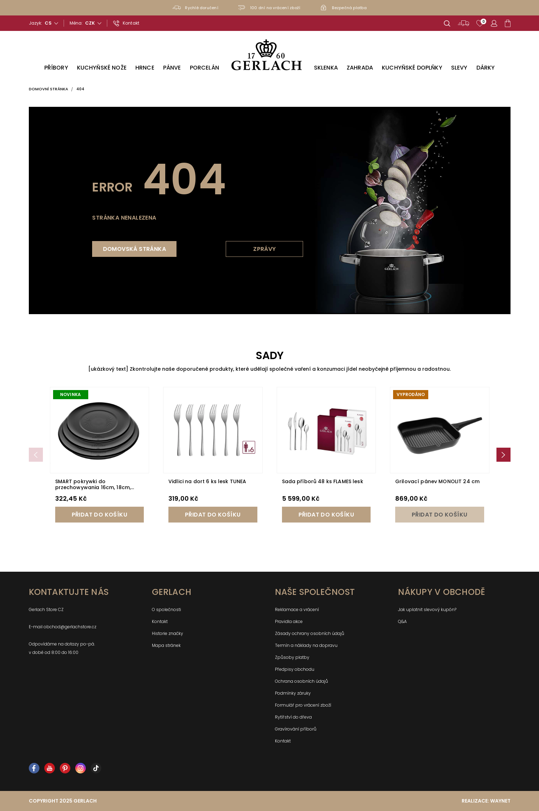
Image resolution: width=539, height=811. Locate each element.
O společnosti (166, 609)
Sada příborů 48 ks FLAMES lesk (322, 481)
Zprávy (264, 249)
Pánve (172, 68)
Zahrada (360, 68)
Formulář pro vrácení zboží (303, 705)
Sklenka (326, 68)
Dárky (485, 68)
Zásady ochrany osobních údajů (309, 633)
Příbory (56, 68)
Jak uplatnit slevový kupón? (427, 609)
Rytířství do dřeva (293, 717)
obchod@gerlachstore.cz (70, 627)
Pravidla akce (289, 621)
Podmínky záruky (293, 693)
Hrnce (144, 68)
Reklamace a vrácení (297, 609)
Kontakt (160, 621)
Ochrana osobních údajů (301, 681)
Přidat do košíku (99, 515)
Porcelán (204, 68)
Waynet (500, 800)
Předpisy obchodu (294, 669)
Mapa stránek (166, 645)
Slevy (459, 68)
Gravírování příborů (295, 729)
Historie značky (167, 633)
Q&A (402, 621)
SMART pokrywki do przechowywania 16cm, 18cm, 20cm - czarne (93, 487)
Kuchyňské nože (102, 68)
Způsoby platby (292, 657)
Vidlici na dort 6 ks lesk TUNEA (207, 481)
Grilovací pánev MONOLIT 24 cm (437, 481)
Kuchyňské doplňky (412, 68)
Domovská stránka (134, 249)
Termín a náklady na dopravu (306, 645)
